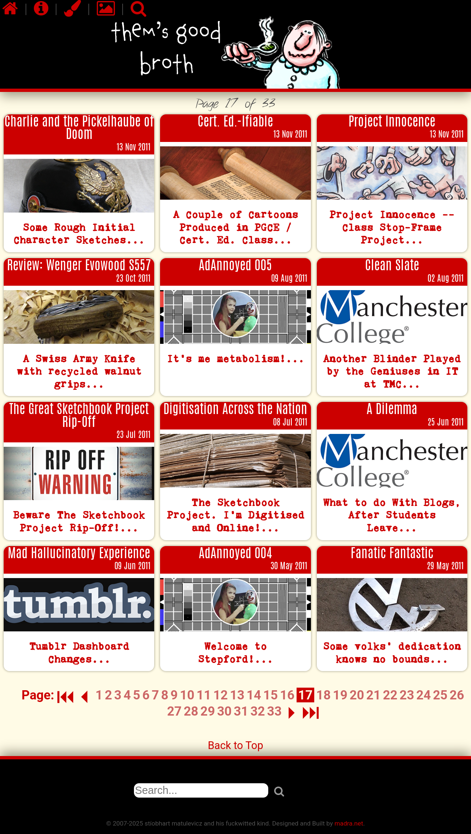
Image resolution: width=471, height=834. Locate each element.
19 (340, 695)
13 (237, 695)
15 (270, 695)
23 (407, 695)
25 (440, 695)
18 (323, 695)
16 (287, 695)
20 (357, 695)
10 (187, 695)
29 (208, 711)
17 (305, 695)
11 (203, 695)
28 (191, 711)
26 (457, 695)
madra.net (348, 823)
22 (390, 695)
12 (220, 695)
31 (241, 711)
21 (373, 695)
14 (254, 695)
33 (274, 711)
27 (174, 711)
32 (258, 711)
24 (423, 695)
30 (224, 711)
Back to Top (235, 745)
